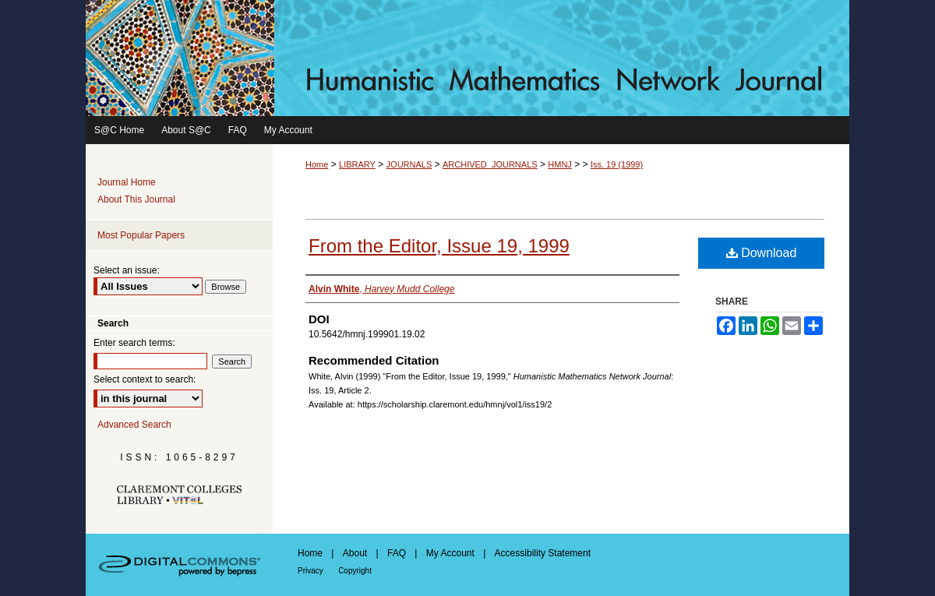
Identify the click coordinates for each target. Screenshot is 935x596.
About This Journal (136, 199)
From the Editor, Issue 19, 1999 (439, 245)
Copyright (355, 570)
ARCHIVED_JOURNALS (490, 164)
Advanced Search (134, 424)
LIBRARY (357, 164)
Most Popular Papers (141, 235)
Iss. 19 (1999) (617, 164)
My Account (450, 553)
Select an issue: (127, 270)
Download (761, 252)
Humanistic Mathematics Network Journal (467, 58)
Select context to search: (145, 379)
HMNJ (560, 164)
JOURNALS (409, 164)
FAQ (396, 553)
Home (316, 164)
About (355, 553)
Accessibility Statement (543, 553)
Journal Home (126, 182)
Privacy (310, 570)
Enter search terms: (134, 342)
